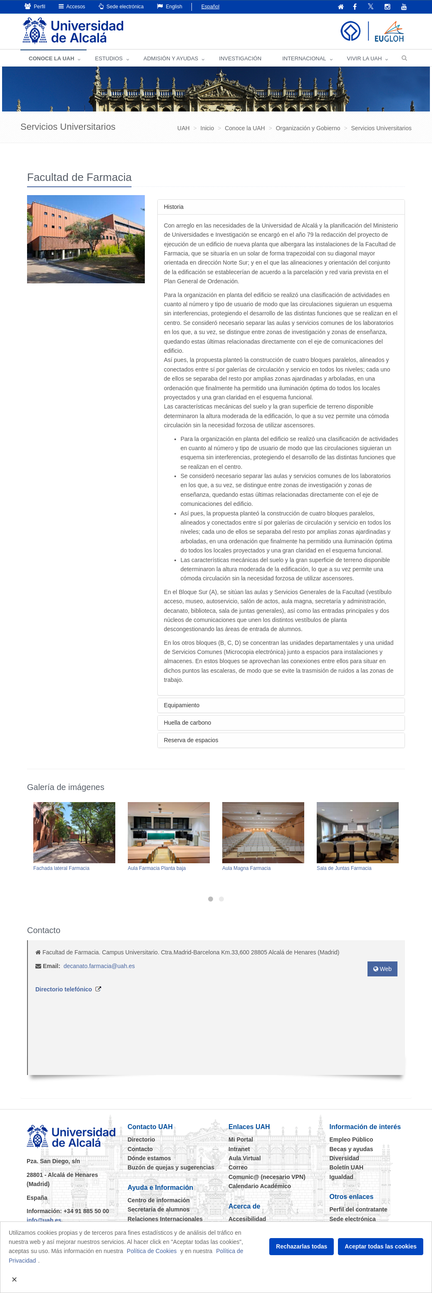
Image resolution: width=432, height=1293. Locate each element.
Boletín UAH (347, 1167)
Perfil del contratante (358, 1209)
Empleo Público (351, 1139)
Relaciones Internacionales (165, 1219)
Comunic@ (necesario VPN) (266, 1177)
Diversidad (345, 1158)
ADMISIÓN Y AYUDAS (171, 58)
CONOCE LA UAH (51, 58)
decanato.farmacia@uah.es (99, 966)
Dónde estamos (149, 1158)
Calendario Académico (259, 1186)
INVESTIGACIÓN (240, 58)
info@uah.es (44, 1220)
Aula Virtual (244, 1158)
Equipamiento (182, 705)
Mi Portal (240, 1139)
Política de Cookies (152, 1251)
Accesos (72, 6)
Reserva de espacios (191, 740)
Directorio (141, 1139)
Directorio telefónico (63, 989)
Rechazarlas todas (301, 1246)
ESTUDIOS (108, 58)
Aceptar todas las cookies (381, 1246)
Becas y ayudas (351, 1149)
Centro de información (159, 1200)
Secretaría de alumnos (159, 1209)
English (169, 6)
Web (382, 969)
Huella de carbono (187, 722)
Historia (174, 206)
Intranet (239, 1149)
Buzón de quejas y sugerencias (171, 1167)
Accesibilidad (247, 1219)
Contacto (140, 1149)
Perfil (35, 6)
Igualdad (342, 1177)
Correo (238, 1167)
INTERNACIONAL (304, 58)
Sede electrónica (121, 6)
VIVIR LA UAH (364, 58)
